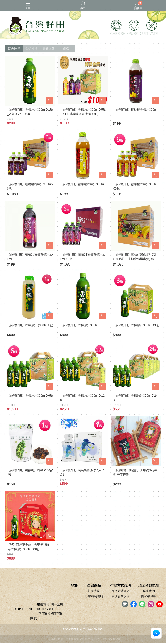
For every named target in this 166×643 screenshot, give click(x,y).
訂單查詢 (94, 590)
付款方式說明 (120, 585)
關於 (74, 585)
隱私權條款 (148, 596)
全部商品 (94, 585)
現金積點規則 (148, 585)
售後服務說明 (121, 596)
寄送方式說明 (121, 590)
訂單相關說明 (94, 596)
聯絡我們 (149, 590)
